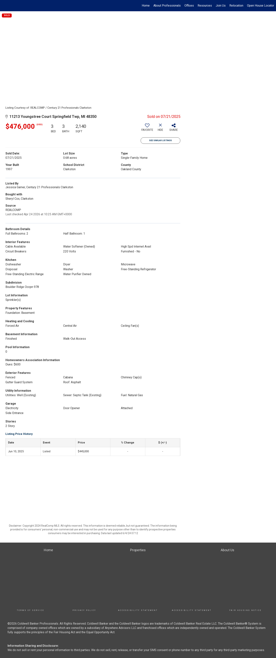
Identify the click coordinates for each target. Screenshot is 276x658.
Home (146, 5)
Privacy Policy (84, 610)
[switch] (147, 128)
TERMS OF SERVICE (30, 610)
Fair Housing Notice (245, 610)
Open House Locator (260, 5)
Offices (189, 5)
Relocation (236, 5)
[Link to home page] (5, 5)
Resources (205, 5)
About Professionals (167, 5)
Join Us (221, 5)
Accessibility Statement (138, 610)
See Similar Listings (160, 140)
